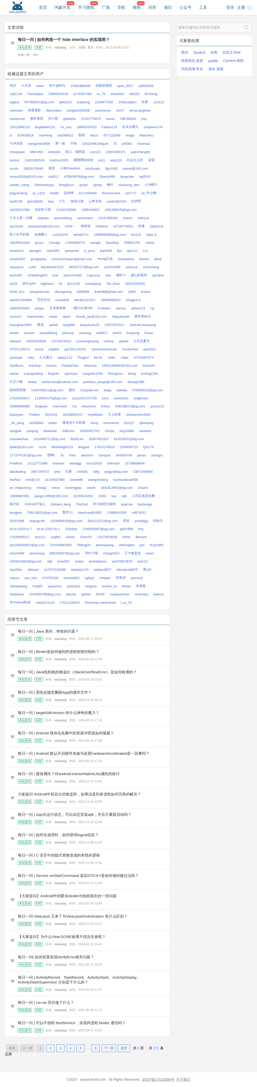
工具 (203, 7)
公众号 (185, 7)
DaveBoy (112, 243)
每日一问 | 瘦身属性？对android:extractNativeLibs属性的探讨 (69, 774)
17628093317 (20, 537)
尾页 (124, 1048)
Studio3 (199, 53)
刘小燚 (53, 118)
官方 (91, 47)
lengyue (84, 447)
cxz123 (95, 152)
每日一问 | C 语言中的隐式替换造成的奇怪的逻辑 (59, 855)
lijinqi (157, 259)
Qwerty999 (107, 176)
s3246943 (36, 423)
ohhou (105, 406)
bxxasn (29, 333)
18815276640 (33, 168)
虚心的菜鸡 (139, 275)
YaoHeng (45, 135)
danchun (87, 455)
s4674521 (139, 512)
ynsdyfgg (141, 521)
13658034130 (58, 94)
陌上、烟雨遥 (75, 152)
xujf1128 (16, 94)
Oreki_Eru (17, 292)
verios (116, 333)
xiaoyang (60, 47)
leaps (107, 390)
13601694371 (116, 152)
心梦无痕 (95, 201)
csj (152, 308)
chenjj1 (41, 488)
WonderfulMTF (127, 570)
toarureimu (111, 423)
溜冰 (72, 390)
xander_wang (19, 185)
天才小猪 (16, 382)
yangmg (32, 431)
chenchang (151, 267)
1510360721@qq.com (49, 439)
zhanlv (128, 218)
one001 (82, 472)
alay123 (116, 160)
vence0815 (71, 578)
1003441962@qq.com (26, 561)
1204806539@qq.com (66, 521)
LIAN (32, 267)
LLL (146, 251)
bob (55, 275)
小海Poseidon (70, 168)
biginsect (47, 284)
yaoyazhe (72, 251)
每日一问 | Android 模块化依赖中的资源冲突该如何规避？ (66, 733)
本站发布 (25, 47)
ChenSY (86, 537)
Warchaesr (53, 110)
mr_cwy (66, 127)
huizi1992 (157, 545)
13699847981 (20, 496)
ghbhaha (69, 119)
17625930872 (20, 398)
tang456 (69, 325)
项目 (168, 7)
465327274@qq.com (84, 267)
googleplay (38, 259)
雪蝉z (51, 455)
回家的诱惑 (104, 85)
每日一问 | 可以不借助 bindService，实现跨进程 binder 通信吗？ (72, 1023)
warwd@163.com (135, 168)
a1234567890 (55, 480)
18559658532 (111, 300)
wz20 (13, 284)
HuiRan (15, 480)
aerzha (71, 594)
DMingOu (84, 545)
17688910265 (117, 512)
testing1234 (149, 373)
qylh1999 (126, 529)
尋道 (126, 521)
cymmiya (71, 373)
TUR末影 (16, 143)
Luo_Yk (126, 602)
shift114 (143, 218)
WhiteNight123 (62, 447)
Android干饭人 (35, 504)
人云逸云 (45, 357)
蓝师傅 (69, 193)
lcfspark (105, 578)
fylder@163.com (21, 447)
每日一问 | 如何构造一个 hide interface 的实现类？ (64, 39)
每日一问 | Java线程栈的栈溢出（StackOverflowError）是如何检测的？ (77, 672)
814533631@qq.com (129, 439)
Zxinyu (109, 431)
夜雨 (81, 135)
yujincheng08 (140, 152)
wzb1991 (53, 251)
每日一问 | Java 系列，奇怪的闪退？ (48, 631)
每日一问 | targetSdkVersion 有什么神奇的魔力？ (59, 713)
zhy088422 (65, 135)
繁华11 (67, 512)
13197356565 (108, 218)
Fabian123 (109, 127)
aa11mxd (16, 226)
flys (119, 251)
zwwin (53, 316)
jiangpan (16, 512)
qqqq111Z (64, 357)
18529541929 (20, 243)
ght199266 (35, 201)
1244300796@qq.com (45, 594)
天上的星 (114, 414)
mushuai (143, 144)
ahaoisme (89, 406)
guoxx (39, 243)
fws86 (54, 193)
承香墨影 (34, 110)
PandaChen (70, 365)
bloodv (144, 259)
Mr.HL (98, 357)
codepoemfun (120, 594)
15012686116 (20, 127)
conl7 (120, 110)
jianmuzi (137, 578)
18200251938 (20, 210)
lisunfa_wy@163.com (91, 316)
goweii (123, 341)
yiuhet (53, 325)
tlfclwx (126, 586)
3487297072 (40, 472)
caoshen (145, 431)
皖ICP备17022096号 (158, 1079)
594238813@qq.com (130, 406)
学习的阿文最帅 (104, 504)
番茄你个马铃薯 (73, 422)
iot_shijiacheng (20, 488)
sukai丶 (70, 226)
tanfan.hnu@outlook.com (60, 382)
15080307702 (90, 431)
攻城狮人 (40, 234)
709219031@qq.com (42, 512)
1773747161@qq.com (26, 455)
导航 (121, 7)
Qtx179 (148, 447)
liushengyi (145, 504)
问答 (152, 7)
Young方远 (105, 259)
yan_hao (30, 578)
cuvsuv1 (16, 316)
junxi (105, 398)
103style (71, 529)
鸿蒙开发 (62, 7)
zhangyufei (37, 521)
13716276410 (61, 341)
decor (94, 135)
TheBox (34, 414)
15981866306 (81, 86)
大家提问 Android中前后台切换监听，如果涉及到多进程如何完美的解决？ (79, 794)
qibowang (146, 423)
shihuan (33, 570)
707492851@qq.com (39, 102)
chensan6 (60, 406)
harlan (14, 373)
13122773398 (38, 463)
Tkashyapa (35, 94)
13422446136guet (95, 144)
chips (124, 357)
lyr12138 (73, 284)
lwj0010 (144, 176)
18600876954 (20, 308)
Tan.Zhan (113, 284)
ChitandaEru (127, 102)
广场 (106, 7)
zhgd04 (53, 349)
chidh (102, 496)
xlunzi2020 (94, 463)
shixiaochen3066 (138, 414)
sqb (124, 496)
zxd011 (53, 176)
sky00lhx (16, 570)
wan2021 (149, 349)
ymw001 (63, 561)
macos (14, 578)
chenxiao (16, 110)
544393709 (124, 455)
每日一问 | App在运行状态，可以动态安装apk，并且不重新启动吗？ (75, 814)
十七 (62, 201)
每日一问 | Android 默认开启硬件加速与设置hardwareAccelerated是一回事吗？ (84, 753)
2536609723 (129, 447)
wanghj (95, 243)
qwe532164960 (21, 300)
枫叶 (110, 184)
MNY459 (36, 152)
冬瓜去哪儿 (130, 127)
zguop (97, 185)
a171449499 (88, 193)
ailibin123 (138, 308)
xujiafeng (83, 102)
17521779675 (91, 119)
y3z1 (101, 160)
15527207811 (114, 325)
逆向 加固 (215, 69)
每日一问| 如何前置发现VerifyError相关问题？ (56, 957)
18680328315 (87, 127)
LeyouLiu (93, 275)
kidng (132, 373)
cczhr (42, 447)
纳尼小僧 (77, 201)
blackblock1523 (52, 267)
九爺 (68, 471)
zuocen (51, 365)
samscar (131, 267)
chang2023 (111, 553)
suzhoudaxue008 (125, 480)
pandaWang (48, 333)
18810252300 (135, 284)
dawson (15, 341)
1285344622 (90, 210)
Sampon (104, 455)
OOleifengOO (37, 275)
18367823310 (99, 439)
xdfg (96, 472)
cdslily (150, 243)
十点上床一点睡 (21, 218)
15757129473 (20, 349)
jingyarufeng (18, 193)
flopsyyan (16, 414)
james (141, 455)
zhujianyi (41, 406)
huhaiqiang (93, 284)
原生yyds (29, 283)
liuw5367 (16, 275)
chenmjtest (127, 545)
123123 (158, 102)
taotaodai (50, 431)
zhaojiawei (17, 152)
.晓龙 (40, 324)
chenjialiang (18, 586)
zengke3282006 (78, 110)
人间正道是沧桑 (143, 496)
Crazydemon (89, 390)
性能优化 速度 (192, 61)
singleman (141, 398)
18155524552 (83, 496)
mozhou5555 (58, 160)
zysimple (16, 357)
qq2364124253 (75, 349)
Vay (108, 275)
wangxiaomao (39, 292)
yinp (57, 472)
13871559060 (143, 472)
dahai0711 (81, 235)
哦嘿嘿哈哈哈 (83, 160)
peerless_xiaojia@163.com (102, 382)
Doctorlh (149, 365)
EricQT (129, 423)
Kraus (148, 333)
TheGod (82, 504)
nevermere (85, 218)
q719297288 (82, 94)
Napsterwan (121, 316)
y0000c (127, 144)
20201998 (17, 521)
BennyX (141, 537)
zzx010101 (60, 235)
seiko (40, 86)
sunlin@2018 (116, 201)
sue (113, 496)
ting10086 (126, 431)
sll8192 (134, 94)
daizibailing (18, 472)
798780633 (128, 119)
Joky (31, 357)
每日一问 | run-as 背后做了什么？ (46, 1002)
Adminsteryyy (44, 185)
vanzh (91, 488)
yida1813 (73, 586)
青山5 (147, 569)
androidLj (141, 594)
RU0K (100, 594)
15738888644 (135, 463)
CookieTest (130, 349)
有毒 (141, 226)
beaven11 (17, 251)
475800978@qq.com (79, 176)
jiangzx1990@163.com (51, 496)
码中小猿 (91, 553)
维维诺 (86, 226)
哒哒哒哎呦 (18, 390)
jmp (144, 119)
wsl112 (142, 561)
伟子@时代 (57, 85)
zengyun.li (133, 300)
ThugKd (83, 357)
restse (79, 561)
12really (54, 243)
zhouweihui (126, 259)
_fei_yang (17, 423)
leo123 (136, 235)
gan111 (132, 251)
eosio (150, 553)
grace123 (157, 406)
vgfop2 (89, 578)
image (129, 135)
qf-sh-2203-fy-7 (21, 529)
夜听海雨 (36, 118)
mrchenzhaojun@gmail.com (71, 259)
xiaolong (85, 333)
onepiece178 (153, 127)
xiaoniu (121, 308)
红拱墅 (136, 201)
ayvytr (83, 185)
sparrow (127, 504)
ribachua (90, 365)
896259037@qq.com (64, 553)
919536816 (25, 135)
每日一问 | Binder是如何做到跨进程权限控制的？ (59, 651)
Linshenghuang (87, 341)
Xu (62, 455)
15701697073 (144, 357)
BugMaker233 (45, 127)
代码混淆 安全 (192, 69)
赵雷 (151, 160)
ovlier (111, 357)
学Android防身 (20, 602)
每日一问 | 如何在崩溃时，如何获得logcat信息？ (58, 835)
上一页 (27, 1048)
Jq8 (49, 561)
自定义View (231, 52)
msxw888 (62, 300)
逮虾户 (121, 275)
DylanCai (156, 226)
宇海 (73, 143)
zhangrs (157, 455)
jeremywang (104, 545)
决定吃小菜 (43, 209)
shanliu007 (17, 259)
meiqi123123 (45, 602)
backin (14, 333)
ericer (56, 488)
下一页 (109, 1048)
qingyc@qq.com (116, 472)
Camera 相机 (233, 61)
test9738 (16, 201)
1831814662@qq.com (117, 488)
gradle (213, 61)
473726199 (50, 578)
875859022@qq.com (148, 390)
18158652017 (73, 414)
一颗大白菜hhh (82, 308)
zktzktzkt (54, 152)
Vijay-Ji (151, 235)
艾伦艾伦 (43, 300)
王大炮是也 (132, 553)
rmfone (109, 341)
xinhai (39, 349)
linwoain (59, 463)
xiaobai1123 (80, 570)
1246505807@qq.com (98, 529)
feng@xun (66, 185)
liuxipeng (132, 333)
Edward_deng (61, 504)
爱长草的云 (143, 316)
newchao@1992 (89, 512)
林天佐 (14, 504)
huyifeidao (95, 414)
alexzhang (36, 553)
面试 (184, 52)
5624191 (51, 414)
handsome (17, 119)
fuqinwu (43, 218)
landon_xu (109, 586)
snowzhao (121, 398)
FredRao (16, 463)
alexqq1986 (135, 382)
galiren (86, 594)
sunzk (14, 168)
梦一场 (60, 143)
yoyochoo (55, 586)
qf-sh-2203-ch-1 (48, 529)
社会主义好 (135, 160)
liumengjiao (73, 488)
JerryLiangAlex (140, 110)
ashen (52, 423)
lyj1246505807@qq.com (27, 545)
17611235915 (70, 602)
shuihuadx (92, 168)
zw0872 (101, 333)
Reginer (53, 373)
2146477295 (104, 102)
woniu (110, 119)
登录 (230, 7)
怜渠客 (141, 586)
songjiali (15, 431)
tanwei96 (76, 480)
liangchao (127, 176)
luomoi (14, 160)
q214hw (158, 275)
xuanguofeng (33, 373)
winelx (70, 537)
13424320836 (36, 341)
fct (60, 284)
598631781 (132, 243)
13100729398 (66, 210)
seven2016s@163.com (26, 176)
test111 (40, 537)
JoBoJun (68, 431)
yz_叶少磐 (149, 193)
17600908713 (75, 243)
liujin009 (106, 251)
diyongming (63, 292)
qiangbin (35, 251)
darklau (122, 390)
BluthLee (77, 439)
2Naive (143, 488)
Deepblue (17, 594)
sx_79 (101, 94)
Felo (72, 455)
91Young (151, 94)
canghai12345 (92, 373)
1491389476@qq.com (121, 210)
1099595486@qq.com (110, 235)
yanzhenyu (103, 110)
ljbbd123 (65, 102)
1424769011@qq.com (47, 390)
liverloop (35, 365)
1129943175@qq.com (51, 398)
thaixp (32, 382)
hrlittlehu (102, 226)
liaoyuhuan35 (89, 325)
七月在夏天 (141, 341)
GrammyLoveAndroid (100, 602)
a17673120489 (55, 570)
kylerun (158, 594)
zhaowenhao (19, 439)
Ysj (74, 406)
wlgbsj (14, 102)
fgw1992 (111, 168)
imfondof (113, 463)
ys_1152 (39, 193)
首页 (43, 7)
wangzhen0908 (39, 144)
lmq (140, 529)
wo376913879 (122, 561)
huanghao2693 (20, 325)
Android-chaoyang (143, 325)
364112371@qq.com (103, 521)
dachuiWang (63, 218)
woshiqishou (98, 561)
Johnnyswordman (104, 349)
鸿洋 (13, 85)
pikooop (68, 333)
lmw (51, 201)
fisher (126, 537)
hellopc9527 (102, 570)
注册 (241, 7)
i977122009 (111, 135)
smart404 (117, 94)
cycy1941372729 (84, 398)
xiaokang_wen (129, 185)
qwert (67, 316)
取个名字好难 (19, 234)
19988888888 (20, 406)
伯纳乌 (158, 521)
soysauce (16, 267)
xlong (94, 423)
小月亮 (26, 85)
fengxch (91, 586)
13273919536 (107, 537)
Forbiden (104, 308)
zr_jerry (89, 251)
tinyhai (146, 292)
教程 (137, 7)
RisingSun (115, 373)
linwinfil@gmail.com (108, 292)
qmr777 (130, 193)
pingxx (39, 308)
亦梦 (145, 102)
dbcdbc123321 (85, 300)
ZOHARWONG (61, 545)
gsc (142, 545)
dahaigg (75, 463)
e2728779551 (123, 226)
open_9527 (125, 86)
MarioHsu (147, 135)
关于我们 (183, 1079)
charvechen (35, 316)
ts (11, 135)
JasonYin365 (72, 275)
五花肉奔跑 (57, 308)
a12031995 (112, 267)
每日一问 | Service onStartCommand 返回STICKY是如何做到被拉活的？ (78, 875)
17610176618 (105, 447)
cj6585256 (146, 86)
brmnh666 (17, 553)
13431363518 (34, 160)
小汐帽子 (151, 184)
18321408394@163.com (120, 365)
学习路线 (86, 7)
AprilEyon (17, 365)
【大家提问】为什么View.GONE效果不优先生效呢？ (62, 936)
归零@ (121, 578)
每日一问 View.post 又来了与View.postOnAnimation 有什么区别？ (72, 916)
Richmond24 (111, 193)
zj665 (132, 292)
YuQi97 (37, 586)
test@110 (33, 480)
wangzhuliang (98, 480)
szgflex (56, 537)
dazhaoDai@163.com (43, 226)
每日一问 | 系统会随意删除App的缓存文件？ (55, 692)
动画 (213, 52)
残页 (51, 168)
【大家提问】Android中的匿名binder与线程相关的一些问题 (67, 896)
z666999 (83, 292)
